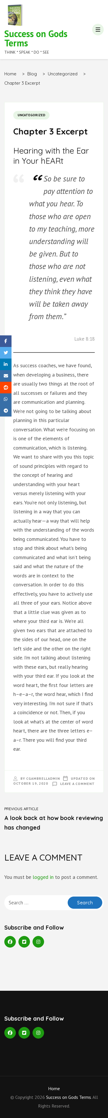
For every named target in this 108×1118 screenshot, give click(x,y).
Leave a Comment (77, 783)
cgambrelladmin (43, 778)
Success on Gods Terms (35, 38)
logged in (43, 877)
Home (54, 1088)
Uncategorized (31, 115)
